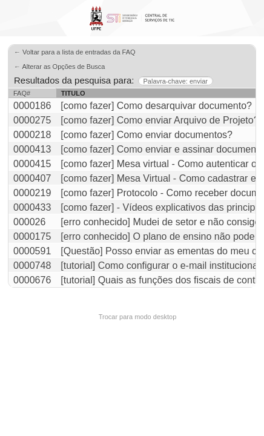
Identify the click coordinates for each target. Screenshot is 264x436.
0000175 (32, 236)
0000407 (32, 178)
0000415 (32, 164)
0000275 (32, 120)
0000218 (32, 135)
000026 (29, 222)
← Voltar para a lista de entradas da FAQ (75, 52)
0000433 (32, 207)
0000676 (32, 280)
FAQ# (21, 93)
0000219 (32, 193)
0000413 (32, 149)
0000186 (32, 106)
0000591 (32, 251)
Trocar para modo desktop (138, 316)
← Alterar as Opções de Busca (59, 66)
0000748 (32, 265)
